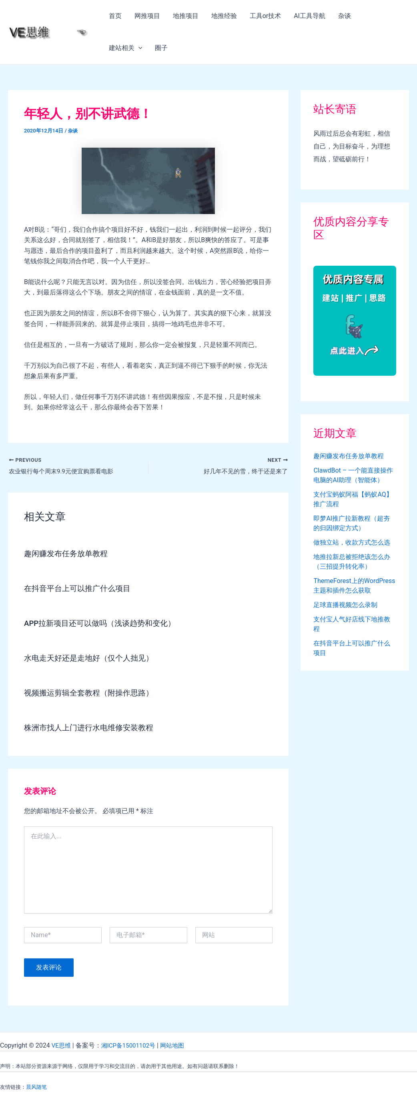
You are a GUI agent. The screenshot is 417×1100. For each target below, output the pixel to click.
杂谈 (344, 16)
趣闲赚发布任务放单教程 (68, 554)
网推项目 (147, 16)
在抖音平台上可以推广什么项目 (80, 589)
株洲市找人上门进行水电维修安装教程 (92, 728)
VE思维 (62, 1045)
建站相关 (125, 48)
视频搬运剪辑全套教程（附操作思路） (92, 693)
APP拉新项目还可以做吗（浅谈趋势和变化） (104, 624)
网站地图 (178, 1045)
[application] (138, 48)
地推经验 (224, 16)
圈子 (161, 48)
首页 (115, 16)
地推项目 (185, 16)
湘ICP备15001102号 (131, 1045)
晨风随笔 (36, 1087)
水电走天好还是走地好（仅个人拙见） (92, 658)
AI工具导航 (309, 16)
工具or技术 (265, 16)
